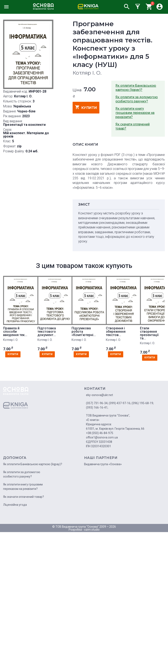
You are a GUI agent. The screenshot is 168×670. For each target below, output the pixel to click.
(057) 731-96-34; (97, 403)
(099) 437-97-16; (120, 403)
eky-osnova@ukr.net (99, 395)
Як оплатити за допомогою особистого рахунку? (136, 99)
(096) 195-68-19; (143, 403)
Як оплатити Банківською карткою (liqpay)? (135, 88)
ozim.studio (92, 529)
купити (86, 107)
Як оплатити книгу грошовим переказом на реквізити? (134, 113)
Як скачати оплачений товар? (132, 126)
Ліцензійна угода (15, 504)
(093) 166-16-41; (97, 407)
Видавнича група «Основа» (103, 464)
